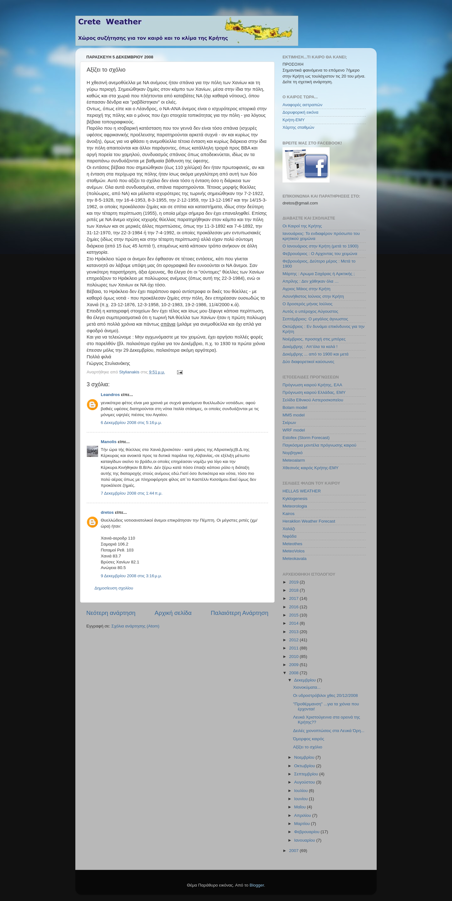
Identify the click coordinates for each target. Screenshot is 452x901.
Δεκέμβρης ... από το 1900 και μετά (315, 354)
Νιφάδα (289, 536)
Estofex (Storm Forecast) (306, 437)
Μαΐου (300, 807)
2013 (294, 631)
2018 (294, 590)
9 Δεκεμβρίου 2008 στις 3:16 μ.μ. (131, 575)
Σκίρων (289, 422)
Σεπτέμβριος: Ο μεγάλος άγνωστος (315, 319)
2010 (294, 656)
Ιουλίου (301, 790)
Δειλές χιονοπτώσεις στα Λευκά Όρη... (328, 730)
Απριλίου (303, 815)
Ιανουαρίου (305, 840)
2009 (294, 664)
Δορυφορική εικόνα (300, 112)
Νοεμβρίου (304, 757)
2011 (294, 648)
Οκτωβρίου (305, 765)
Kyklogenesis (295, 498)
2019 (294, 582)
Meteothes (292, 543)
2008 (294, 672)
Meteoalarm (293, 460)
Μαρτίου (302, 823)
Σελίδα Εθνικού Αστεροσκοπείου (312, 400)
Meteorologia (294, 506)
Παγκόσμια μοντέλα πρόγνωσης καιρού (319, 445)
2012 (294, 640)
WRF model (293, 430)
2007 (294, 850)
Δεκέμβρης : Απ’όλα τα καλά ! (309, 346)
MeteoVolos (293, 551)
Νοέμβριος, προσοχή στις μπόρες (314, 339)
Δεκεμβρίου (305, 680)
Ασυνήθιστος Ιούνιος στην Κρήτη (313, 296)
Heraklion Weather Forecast (308, 521)
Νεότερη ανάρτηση (111, 613)
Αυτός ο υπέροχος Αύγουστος (310, 311)
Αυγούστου (305, 782)
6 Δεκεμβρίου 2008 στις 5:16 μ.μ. (131, 422)
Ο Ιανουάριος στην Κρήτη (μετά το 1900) (320, 246)
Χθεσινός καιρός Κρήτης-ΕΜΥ (310, 467)
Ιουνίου (301, 798)
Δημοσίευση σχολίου (113, 588)
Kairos (288, 513)
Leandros (110, 394)
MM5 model (293, 415)
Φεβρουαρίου (307, 831)
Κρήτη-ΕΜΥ (293, 119)
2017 (294, 598)
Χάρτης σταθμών (298, 127)
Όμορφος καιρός (308, 738)
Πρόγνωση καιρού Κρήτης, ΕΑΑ (312, 385)
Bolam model (294, 407)
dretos (107, 512)
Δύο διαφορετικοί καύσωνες (308, 361)
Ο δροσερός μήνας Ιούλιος (307, 303)
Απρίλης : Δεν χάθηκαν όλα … (310, 281)
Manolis (108, 441)
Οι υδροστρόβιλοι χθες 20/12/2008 (325, 695)
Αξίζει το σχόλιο (307, 747)
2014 (294, 623)
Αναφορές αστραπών (302, 104)
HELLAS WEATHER (301, 491)
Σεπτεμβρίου (306, 774)
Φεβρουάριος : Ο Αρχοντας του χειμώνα (319, 253)
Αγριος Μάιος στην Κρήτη (306, 288)
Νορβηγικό (292, 452)
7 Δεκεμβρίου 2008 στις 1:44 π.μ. (132, 493)
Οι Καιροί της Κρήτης (302, 226)
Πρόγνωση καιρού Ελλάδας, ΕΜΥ (314, 392)
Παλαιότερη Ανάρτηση (239, 613)
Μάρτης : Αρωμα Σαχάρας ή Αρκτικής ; (318, 273)
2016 (294, 607)
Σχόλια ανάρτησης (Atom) (135, 626)
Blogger (257, 885)
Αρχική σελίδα (173, 613)
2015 (294, 615)
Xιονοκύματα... (307, 687)
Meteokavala (294, 558)
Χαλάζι (288, 528)
